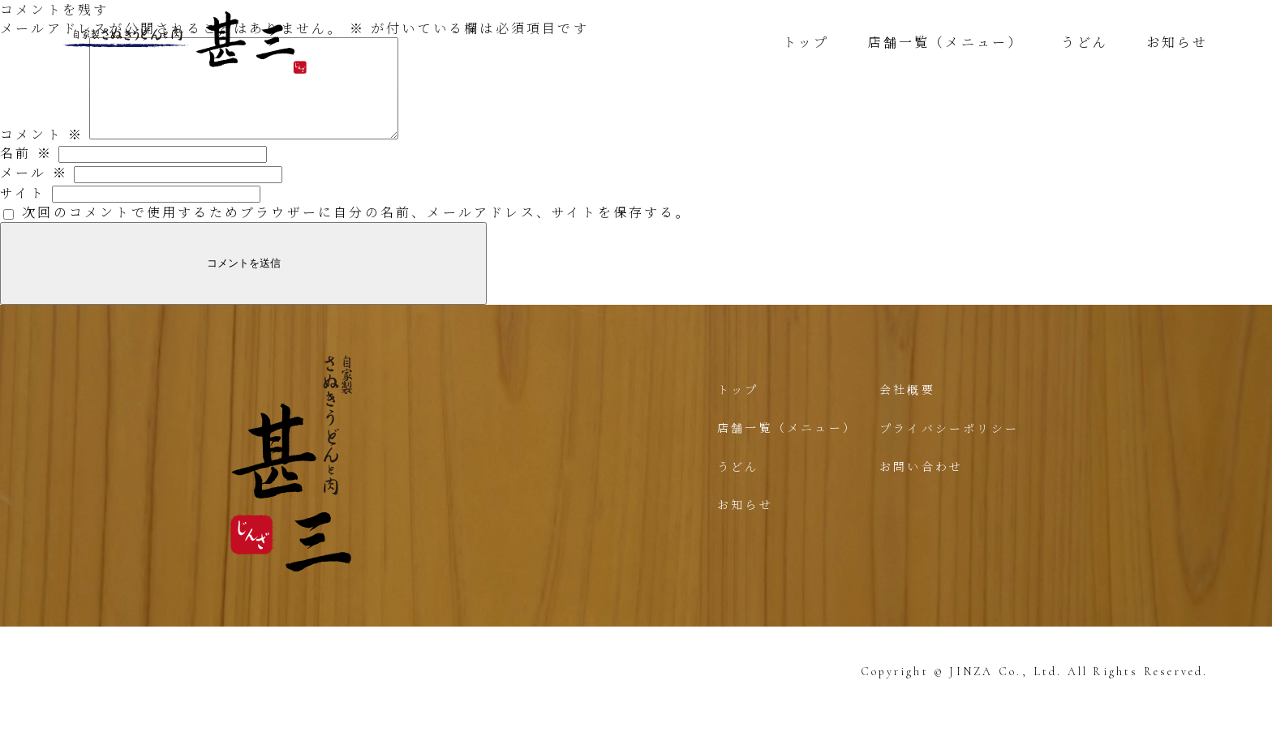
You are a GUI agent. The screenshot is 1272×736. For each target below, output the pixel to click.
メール (34, 191)
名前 (26, 172)
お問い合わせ (921, 485)
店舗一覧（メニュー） (945, 41)
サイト (23, 212)
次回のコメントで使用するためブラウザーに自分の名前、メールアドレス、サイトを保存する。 (356, 231)
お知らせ (1177, 41)
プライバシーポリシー (949, 447)
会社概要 (907, 408)
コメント (42, 153)
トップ (805, 41)
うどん (1084, 41)
